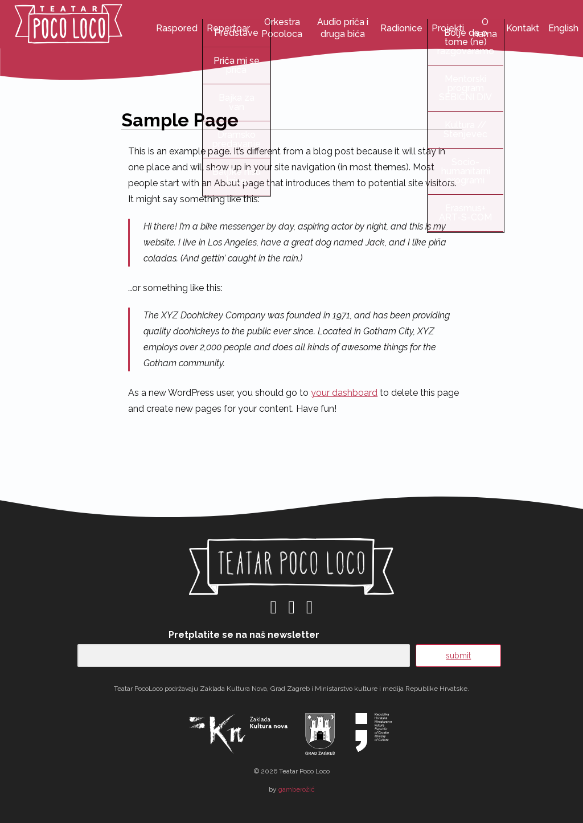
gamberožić (296, 789)
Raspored (177, 28)
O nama (485, 28)
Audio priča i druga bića (342, 28)
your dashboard (344, 392)
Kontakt (522, 28)
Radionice (401, 28)
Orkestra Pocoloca (281, 28)
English (563, 28)
